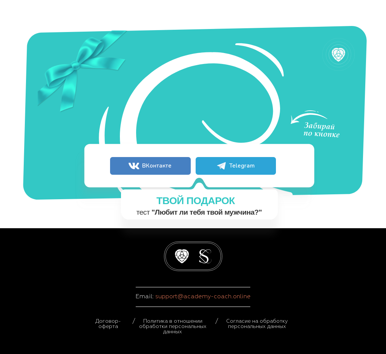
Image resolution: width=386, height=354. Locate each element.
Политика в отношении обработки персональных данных (173, 326)
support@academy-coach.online (203, 297)
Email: (145, 297)
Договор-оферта (108, 324)
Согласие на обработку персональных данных (257, 324)
